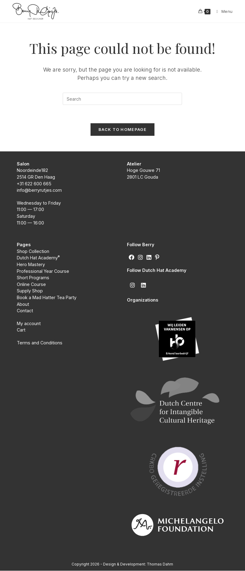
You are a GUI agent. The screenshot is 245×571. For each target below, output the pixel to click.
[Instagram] (140, 257)
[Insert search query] (122, 99)
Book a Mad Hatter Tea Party (46, 297)
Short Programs (33, 278)
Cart (21, 330)
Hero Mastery (31, 265)
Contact (25, 311)
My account (29, 323)
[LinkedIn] (149, 257)
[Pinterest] (157, 257)
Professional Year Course (43, 271)
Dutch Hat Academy (38, 258)
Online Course (31, 284)
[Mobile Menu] (222, 11)
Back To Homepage (122, 129)
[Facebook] (131, 257)
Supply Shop (30, 291)
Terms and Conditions (40, 343)
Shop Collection (33, 251)
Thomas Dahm (160, 564)
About (23, 304)
